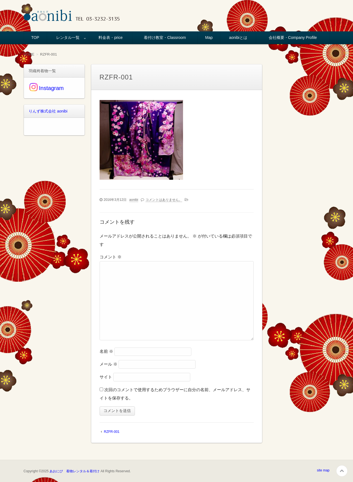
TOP (35, 37)
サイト (106, 376)
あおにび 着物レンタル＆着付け (75, 471)
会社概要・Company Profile (293, 37)
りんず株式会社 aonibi (48, 111)
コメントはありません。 (163, 200)
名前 (106, 351)
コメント (111, 256)
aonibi (133, 200)
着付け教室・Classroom (165, 37)
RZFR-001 (111, 432)
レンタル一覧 (68, 37)
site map (323, 470)
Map (209, 37)
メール (108, 364)
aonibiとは (238, 37)
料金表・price (110, 37)
